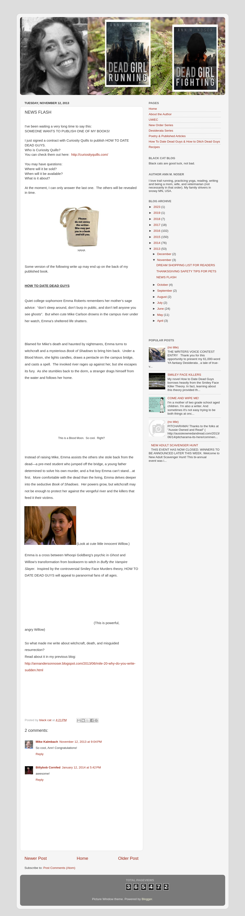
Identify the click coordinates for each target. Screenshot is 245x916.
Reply (40, 754)
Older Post (128, 858)
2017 (157, 225)
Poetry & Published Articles (167, 136)
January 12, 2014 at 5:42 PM (81, 767)
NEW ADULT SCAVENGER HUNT (174, 445)
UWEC (153, 119)
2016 (157, 230)
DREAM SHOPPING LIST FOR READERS (185, 265)
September (165, 290)
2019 (157, 212)
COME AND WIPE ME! (183, 398)
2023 (157, 207)
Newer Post (36, 858)
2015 (157, 237)
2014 (157, 243)
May (160, 314)
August (162, 297)
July (160, 302)
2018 (157, 219)
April (160, 320)
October (163, 284)
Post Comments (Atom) (59, 868)
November (164, 260)
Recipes (154, 147)
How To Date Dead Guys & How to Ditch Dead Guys (184, 141)
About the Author (160, 114)
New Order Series (161, 125)
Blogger (147, 899)
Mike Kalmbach (47, 741)
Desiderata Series (161, 130)
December (164, 254)
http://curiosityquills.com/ (89, 154)
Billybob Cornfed (48, 767)
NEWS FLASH (166, 277)
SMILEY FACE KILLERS (184, 374)
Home (82, 858)
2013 (157, 248)
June (161, 308)
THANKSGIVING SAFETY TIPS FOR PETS (186, 271)
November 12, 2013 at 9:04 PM (80, 741)
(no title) (173, 347)
